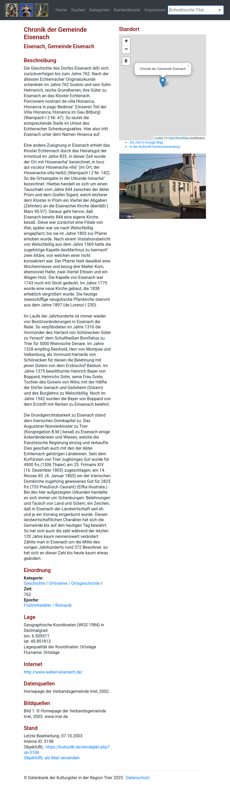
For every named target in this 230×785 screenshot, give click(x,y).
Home (61, 9)
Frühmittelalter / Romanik (48, 605)
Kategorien (99, 9)
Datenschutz (138, 777)
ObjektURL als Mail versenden (52, 757)
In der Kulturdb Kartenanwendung (155, 147)
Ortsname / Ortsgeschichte (74, 583)
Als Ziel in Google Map (146, 142)
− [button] (126, 49)
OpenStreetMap (178, 138)
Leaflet (158, 138)
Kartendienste (127, 9)
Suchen (78, 9)
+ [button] (126, 42)
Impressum (155, 9)
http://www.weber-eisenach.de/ (53, 672)
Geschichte (34, 583)
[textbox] (195, 10)
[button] (220, 10)
